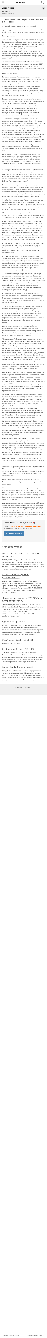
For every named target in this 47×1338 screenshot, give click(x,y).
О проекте (18, 687)
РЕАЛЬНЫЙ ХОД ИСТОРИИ (17, 640)
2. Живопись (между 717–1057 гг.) (20, 649)
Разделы (27, 687)
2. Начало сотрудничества (34, 1335)
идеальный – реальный (14, 621)
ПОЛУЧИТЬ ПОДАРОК (14, 533)
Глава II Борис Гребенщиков (11, 1335)
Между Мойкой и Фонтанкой (17, 667)
